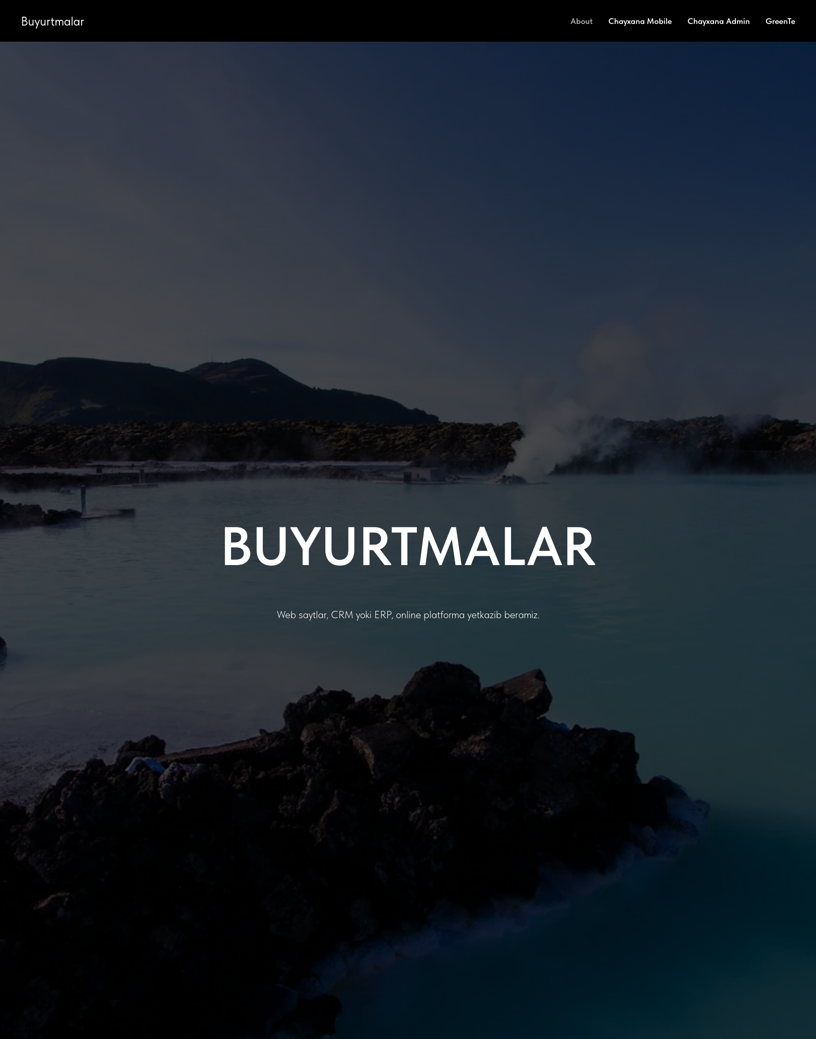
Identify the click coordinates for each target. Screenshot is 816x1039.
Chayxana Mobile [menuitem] (640, 21)
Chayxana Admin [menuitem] (718, 21)
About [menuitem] (581, 21)
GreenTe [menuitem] (780, 21)
